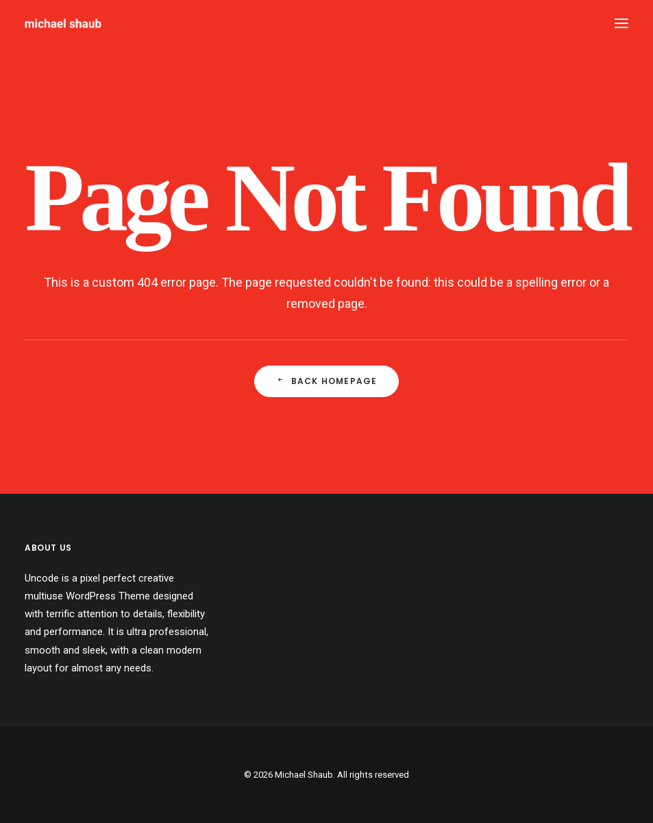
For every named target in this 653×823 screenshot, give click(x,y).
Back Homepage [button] (327, 381)
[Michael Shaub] (63, 23)
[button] (621, 23)
